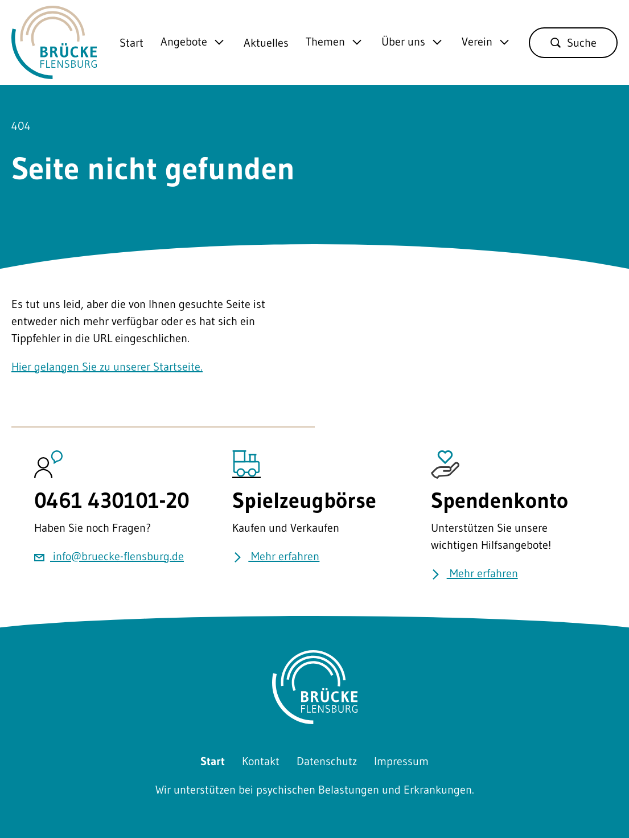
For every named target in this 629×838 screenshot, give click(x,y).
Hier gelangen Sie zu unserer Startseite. (107, 366)
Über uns (403, 42)
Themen (325, 42)
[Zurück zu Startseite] (54, 70)
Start (131, 43)
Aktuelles (266, 43)
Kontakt (260, 761)
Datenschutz (327, 761)
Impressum (401, 761)
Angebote (184, 42)
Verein (477, 42)
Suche (573, 42)
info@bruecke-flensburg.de (109, 556)
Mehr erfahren (275, 556)
